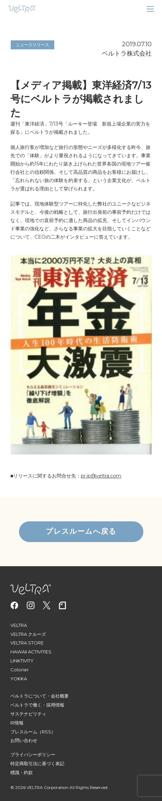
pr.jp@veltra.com (101, 476)
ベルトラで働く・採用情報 (37, 705)
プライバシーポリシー (32, 754)
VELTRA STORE (27, 642)
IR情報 (16, 722)
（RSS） (46, 731)
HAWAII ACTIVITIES (30, 651)
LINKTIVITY (22, 660)
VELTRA (18, 625)
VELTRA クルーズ (28, 634)
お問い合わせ (23, 740)
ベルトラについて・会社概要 (39, 696)
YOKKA (18, 678)
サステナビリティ (28, 714)
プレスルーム (23, 731)
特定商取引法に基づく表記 (37, 763)
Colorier (19, 669)
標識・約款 (21, 772)
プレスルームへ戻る (81, 531)
